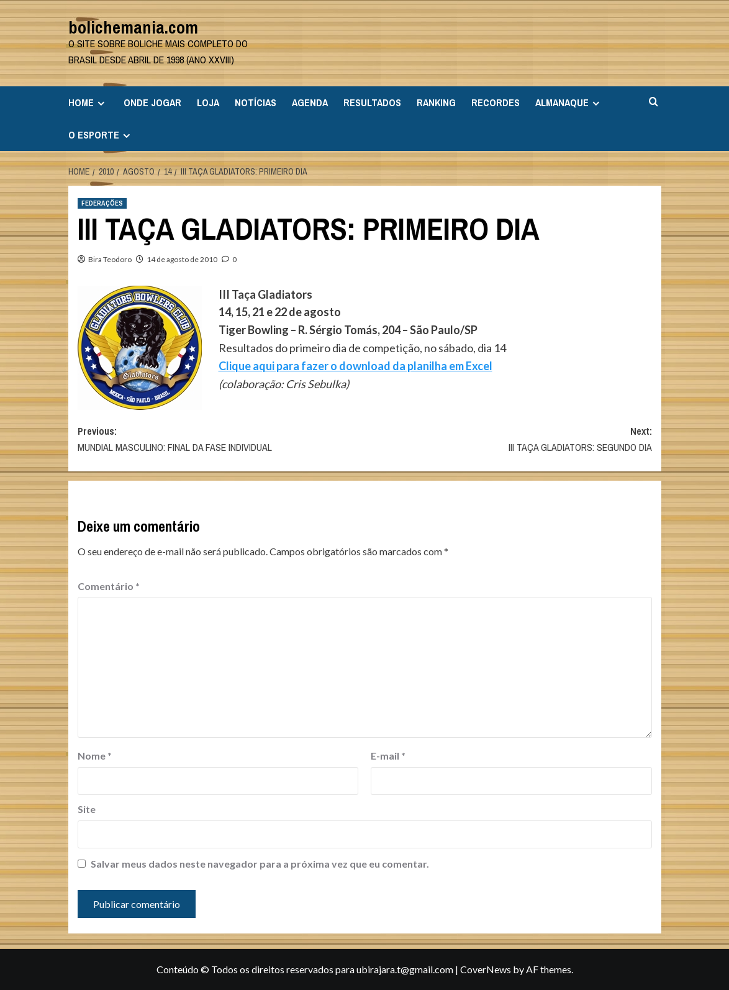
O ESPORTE (101, 135)
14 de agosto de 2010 (182, 259)
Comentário (109, 586)
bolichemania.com (133, 27)
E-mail (388, 755)
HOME (88, 102)
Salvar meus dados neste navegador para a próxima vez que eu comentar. (260, 864)
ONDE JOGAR (152, 102)
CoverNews (485, 969)
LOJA (208, 102)
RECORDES (495, 102)
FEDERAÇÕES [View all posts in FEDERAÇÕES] (102, 203)
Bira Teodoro (110, 259)
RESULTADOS (372, 102)
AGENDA (310, 102)
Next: (508, 439)
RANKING (436, 102)
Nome (95, 755)
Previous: (221, 439)
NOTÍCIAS (255, 102)
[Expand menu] (101, 103)
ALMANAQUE (569, 102)
